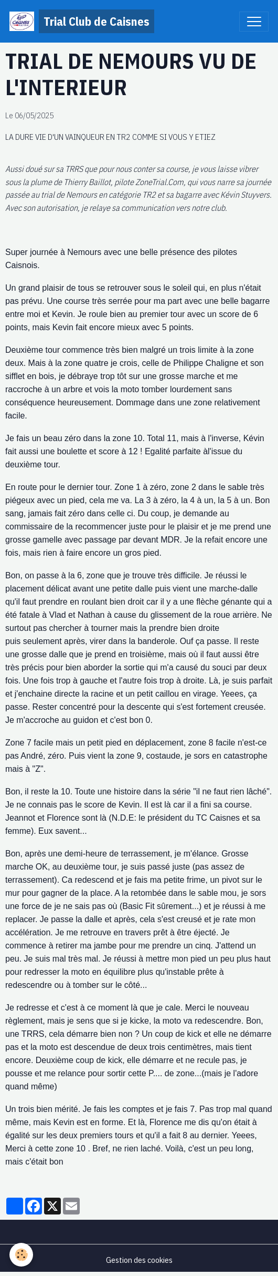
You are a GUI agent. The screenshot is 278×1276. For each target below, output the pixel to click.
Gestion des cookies (139, 1259)
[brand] (81, 21)
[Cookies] (21, 1255)
